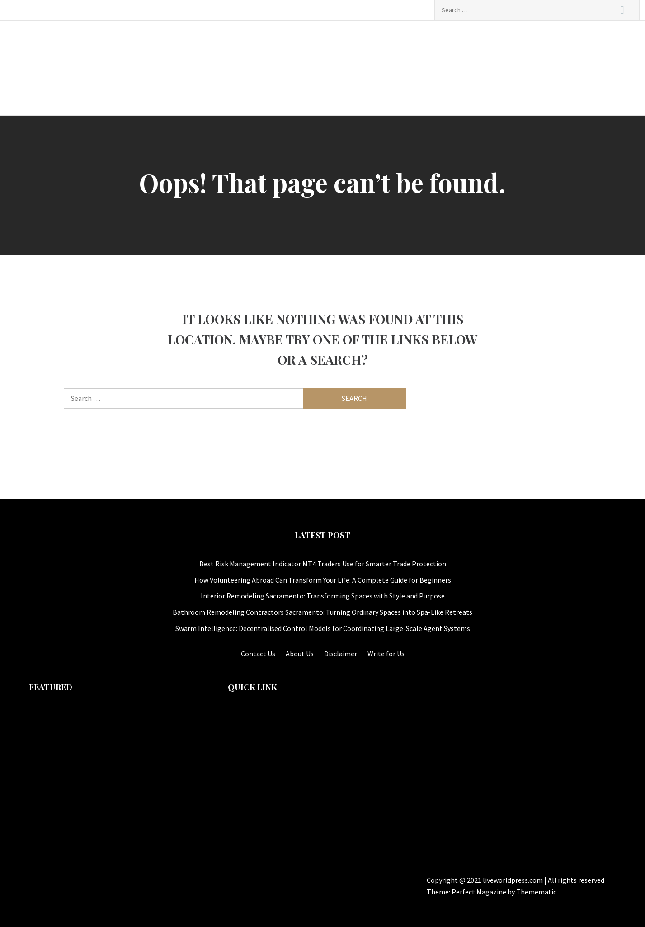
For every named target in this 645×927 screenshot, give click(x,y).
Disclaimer (340, 653)
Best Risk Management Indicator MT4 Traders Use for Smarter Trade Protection (322, 563)
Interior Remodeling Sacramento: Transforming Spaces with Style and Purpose (323, 595)
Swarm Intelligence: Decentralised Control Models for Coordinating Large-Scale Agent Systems (322, 628)
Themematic (536, 891)
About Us (300, 653)
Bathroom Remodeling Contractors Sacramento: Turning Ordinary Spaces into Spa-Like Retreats (322, 611)
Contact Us (258, 653)
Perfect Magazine (480, 891)
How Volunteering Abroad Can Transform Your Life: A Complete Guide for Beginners (322, 579)
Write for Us (386, 653)
